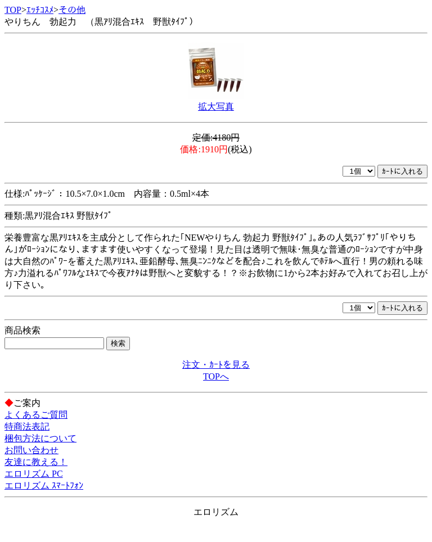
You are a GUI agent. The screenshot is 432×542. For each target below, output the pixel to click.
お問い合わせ (31, 450)
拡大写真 (216, 106)
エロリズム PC (33, 473)
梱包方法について (40, 438)
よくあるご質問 (36, 414)
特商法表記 (27, 426)
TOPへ (216, 376)
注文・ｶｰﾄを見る (216, 364)
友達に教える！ (36, 462)
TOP (12, 10)
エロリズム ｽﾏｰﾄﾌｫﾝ (43, 485)
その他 (72, 10)
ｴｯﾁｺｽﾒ (39, 10)
